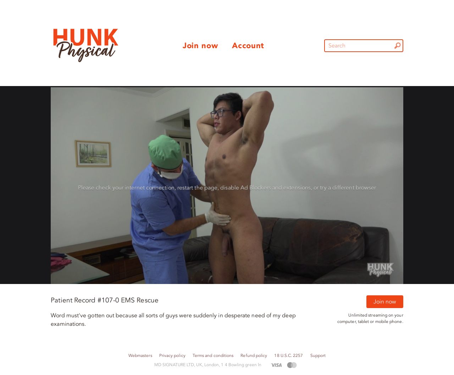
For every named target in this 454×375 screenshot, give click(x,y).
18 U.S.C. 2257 (288, 355)
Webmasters (140, 355)
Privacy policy (172, 355)
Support (318, 355)
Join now (384, 301)
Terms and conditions (213, 355)
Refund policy (253, 355)
